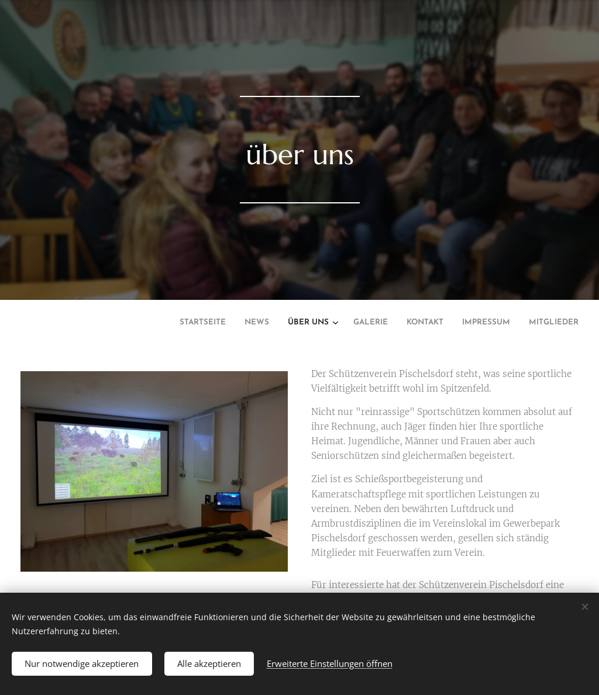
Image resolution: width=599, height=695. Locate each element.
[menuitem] (463, 323)
